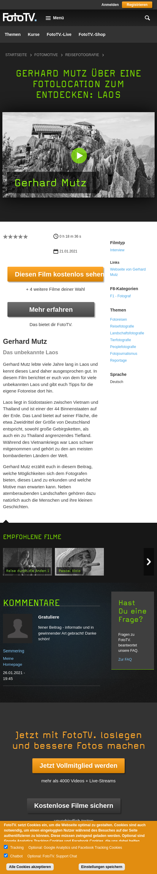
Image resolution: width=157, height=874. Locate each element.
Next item (149, 562)
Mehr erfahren (51, 309)
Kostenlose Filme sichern (73, 805)
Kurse (34, 34)
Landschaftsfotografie (127, 333)
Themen (13, 34)
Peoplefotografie (123, 347)
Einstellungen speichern (102, 867)
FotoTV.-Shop (92, 34)
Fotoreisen (118, 319)
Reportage (118, 360)
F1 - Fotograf (120, 296)
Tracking (17, 848)
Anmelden (110, 5)
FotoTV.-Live (59, 34)
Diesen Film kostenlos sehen (59, 274)
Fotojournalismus (123, 354)
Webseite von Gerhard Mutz (128, 272)
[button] (79, 155)
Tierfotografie (120, 340)
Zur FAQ (125, 659)
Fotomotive (46, 55)
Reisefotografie (82, 55)
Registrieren (137, 5)
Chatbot (16, 856)
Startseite (16, 55)
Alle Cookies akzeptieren (30, 867)
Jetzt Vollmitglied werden (78, 765)
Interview (117, 250)
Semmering (13, 651)
